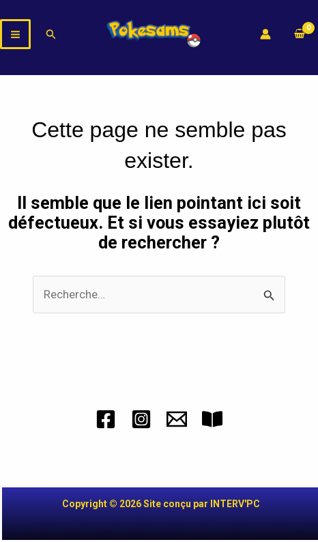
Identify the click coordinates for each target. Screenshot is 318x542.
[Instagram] (141, 419)
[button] (51, 34)
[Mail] (177, 419)
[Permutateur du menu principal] (15, 34)
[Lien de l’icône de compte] (265, 34)
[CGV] (212, 419)
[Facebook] (106, 419)
